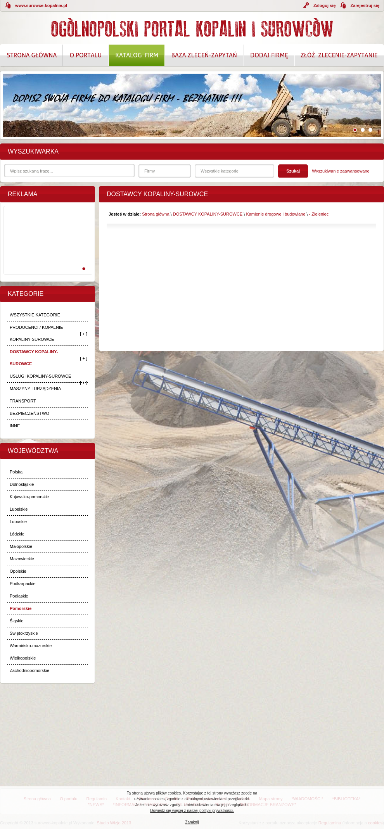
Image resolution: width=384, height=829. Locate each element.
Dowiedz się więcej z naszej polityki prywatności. (192, 810)
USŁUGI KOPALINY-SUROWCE (40, 376)
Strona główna (155, 214)
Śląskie (16, 620)
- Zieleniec (319, 214)
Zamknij (192, 822)
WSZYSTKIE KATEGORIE (35, 315)
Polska (16, 472)
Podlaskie (19, 596)
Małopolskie (21, 546)
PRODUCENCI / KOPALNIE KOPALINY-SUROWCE (36, 333)
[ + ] (83, 334)
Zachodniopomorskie (29, 670)
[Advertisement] (46, 248)
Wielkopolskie (23, 658)
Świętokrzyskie (24, 633)
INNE (15, 425)
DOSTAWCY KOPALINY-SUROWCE (34, 357)
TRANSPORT (23, 401)
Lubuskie (18, 521)
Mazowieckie (22, 558)
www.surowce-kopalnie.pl (41, 5)
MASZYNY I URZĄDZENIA (35, 388)
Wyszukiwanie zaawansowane (340, 171)
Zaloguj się (324, 5)
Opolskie (18, 571)
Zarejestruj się (364, 5)
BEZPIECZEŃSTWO (29, 413)
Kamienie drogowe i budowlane (275, 214)
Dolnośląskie (22, 484)
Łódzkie (17, 534)
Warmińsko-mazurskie (31, 645)
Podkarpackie (23, 583)
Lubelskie (19, 509)
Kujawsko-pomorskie (29, 496)
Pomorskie (20, 608)
